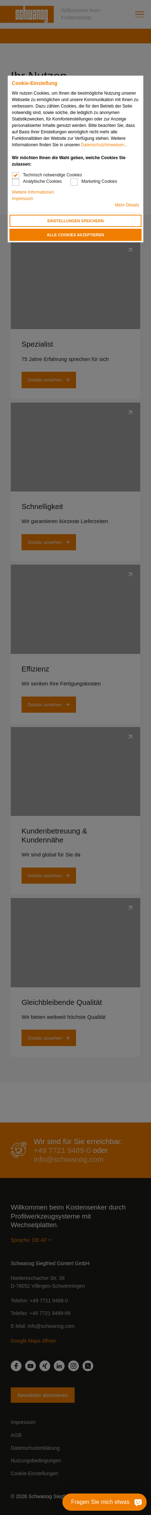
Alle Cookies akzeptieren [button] (75, 235)
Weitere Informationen (33, 192)
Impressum (22, 198)
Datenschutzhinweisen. (103, 144)
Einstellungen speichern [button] (75, 221)
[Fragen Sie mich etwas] (132, 1502)
